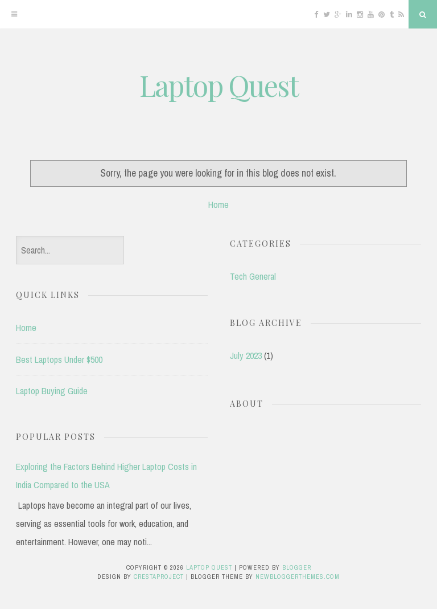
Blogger (296, 567)
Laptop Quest (218, 85)
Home (218, 204)
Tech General (253, 276)
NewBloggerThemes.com (297, 577)
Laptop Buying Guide (52, 391)
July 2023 (246, 355)
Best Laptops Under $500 (59, 359)
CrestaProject (159, 577)
